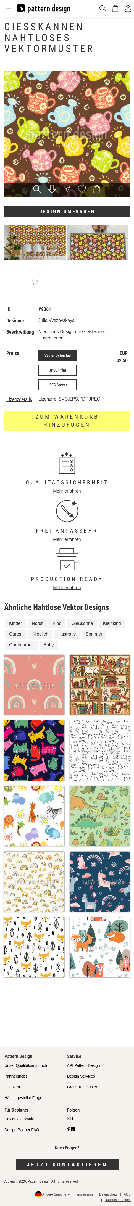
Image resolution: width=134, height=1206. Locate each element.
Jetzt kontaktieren (67, 1164)
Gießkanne (82, 623)
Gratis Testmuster (82, 1087)
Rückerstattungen (118, 1200)
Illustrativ (67, 634)
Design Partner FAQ (21, 1130)
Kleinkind (112, 623)
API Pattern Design (83, 1065)
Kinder (15, 623)
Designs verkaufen (20, 1119)
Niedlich (40, 634)
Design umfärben (67, 211)
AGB (127, 1194)
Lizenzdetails (19, 399)
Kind (56, 623)
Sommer (94, 634)
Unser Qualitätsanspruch (25, 1065)
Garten (16, 634)
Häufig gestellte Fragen (24, 1098)
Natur (37, 623)
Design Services (81, 1076)
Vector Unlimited (57, 355)
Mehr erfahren (67, 491)
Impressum (84, 1194)
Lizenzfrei (47, 399)
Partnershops (15, 1076)
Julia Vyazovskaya (56, 320)
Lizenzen (12, 1087)
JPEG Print (57, 370)
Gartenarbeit (21, 645)
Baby (49, 645)
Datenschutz (108, 1194)
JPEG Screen (58, 385)
